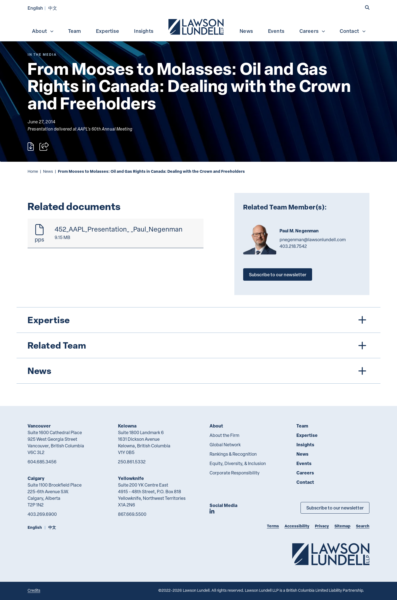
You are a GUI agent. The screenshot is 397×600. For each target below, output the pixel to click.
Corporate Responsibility (234, 473)
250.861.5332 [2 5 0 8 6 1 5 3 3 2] (132, 462)
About (43, 30)
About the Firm (224, 435)
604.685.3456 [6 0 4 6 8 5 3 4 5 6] (42, 462)
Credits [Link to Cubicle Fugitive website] (34, 590)
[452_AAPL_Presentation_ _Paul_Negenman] (115, 233)
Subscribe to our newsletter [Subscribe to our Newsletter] (335, 508)
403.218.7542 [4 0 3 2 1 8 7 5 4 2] (293, 246)
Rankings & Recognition (233, 454)
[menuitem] (196, 26)
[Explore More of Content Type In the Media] (42, 54)
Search (362, 526)
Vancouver (39, 426)
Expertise (107, 30)
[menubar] (198, 26)
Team (74, 30)
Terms (273, 526)
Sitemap (342, 526)
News (246, 30)
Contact (353, 30)
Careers (312, 30)
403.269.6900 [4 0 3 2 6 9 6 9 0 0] (42, 514)
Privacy (322, 526)
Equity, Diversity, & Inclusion (238, 463)
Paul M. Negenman (299, 231)
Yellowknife (131, 478)
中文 (52, 8)
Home (33, 171)
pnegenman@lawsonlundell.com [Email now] (313, 240)
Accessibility (297, 526)
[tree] (198, 345)
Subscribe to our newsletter (277, 274)
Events (276, 30)
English (35, 8)
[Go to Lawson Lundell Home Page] (330, 554)
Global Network (225, 445)
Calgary (36, 478)
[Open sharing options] (44, 146)
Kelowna (127, 426)
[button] (367, 7)
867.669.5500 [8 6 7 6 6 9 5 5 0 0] (132, 514)
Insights (143, 30)
